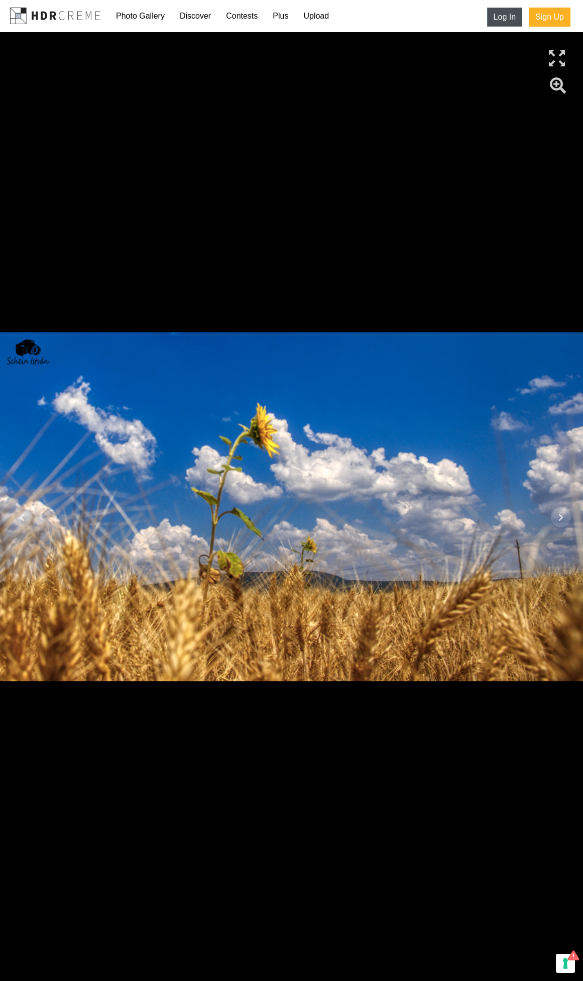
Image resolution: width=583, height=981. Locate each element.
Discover (195, 16)
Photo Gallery (140, 16)
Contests (242, 16)
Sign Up (549, 17)
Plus (280, 16)
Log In (505, 17)
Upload (316, 16)
